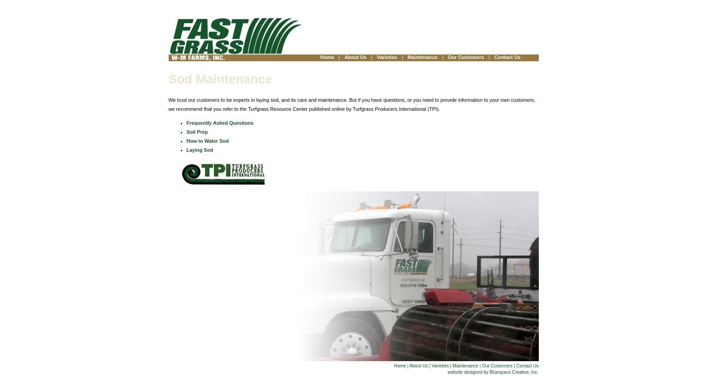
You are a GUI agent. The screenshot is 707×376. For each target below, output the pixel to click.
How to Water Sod (208, 141)
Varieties (387, 57)
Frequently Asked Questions (220, 123)
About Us (355, 57)
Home (328, 57)
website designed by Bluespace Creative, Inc (492, 372)
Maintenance (423, 57)
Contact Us (507, 57)
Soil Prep (197, 132)
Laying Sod (200, 150)
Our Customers (466, 57)
